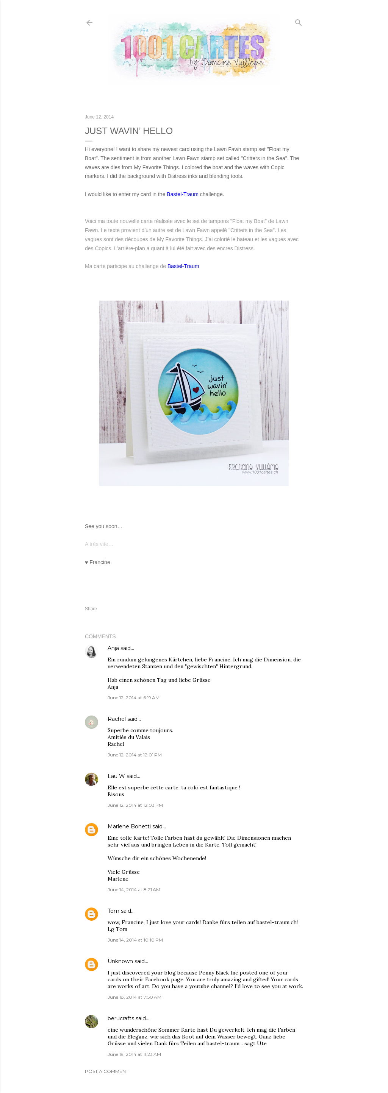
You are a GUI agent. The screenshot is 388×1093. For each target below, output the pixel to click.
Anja (113, 648)
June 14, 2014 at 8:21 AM (134, 889)
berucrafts (121, 1018)
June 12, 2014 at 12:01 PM (135, 755)
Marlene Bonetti (129, 826)
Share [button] (91, 608)
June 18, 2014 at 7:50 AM (134, 997)
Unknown (120, 961)
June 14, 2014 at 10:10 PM (135, 940)
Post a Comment (106, 1071)
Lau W (116, 776)
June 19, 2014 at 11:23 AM (134, 1054)
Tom (113, 910)
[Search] (298, 21)
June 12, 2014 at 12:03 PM (135, 805)
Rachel (117, 719)
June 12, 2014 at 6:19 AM (134, 697)
